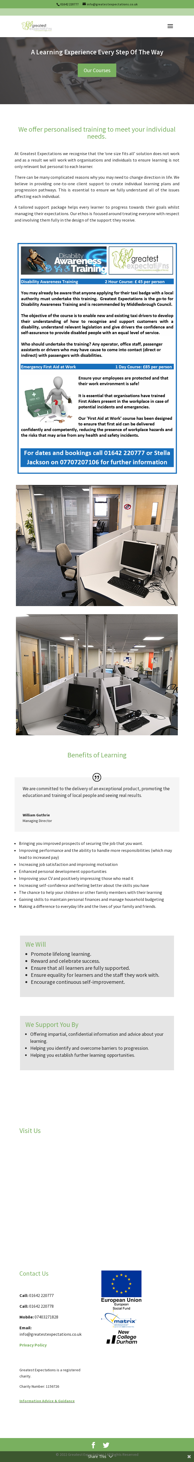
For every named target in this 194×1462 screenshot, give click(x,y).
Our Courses (97, 70)
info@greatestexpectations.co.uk (50, 1334)
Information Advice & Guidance (47, 1400)
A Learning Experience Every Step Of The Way (97, 52)
